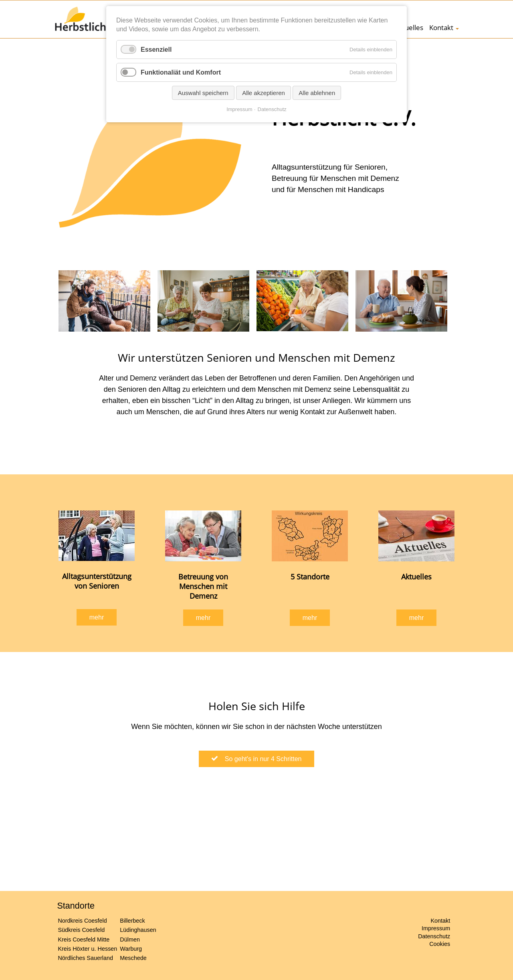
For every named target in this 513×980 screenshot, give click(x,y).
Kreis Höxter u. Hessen (87, 949)
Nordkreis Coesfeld (82, 920)
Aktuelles (408, 27)
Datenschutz (434, 936)
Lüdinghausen (138, 930)
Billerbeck (132, 920)
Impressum (436, 928)
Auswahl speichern (203, 92)
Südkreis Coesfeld (81, 930)
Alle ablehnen (317, 92)
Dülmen (130, 939)
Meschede (133, 958)
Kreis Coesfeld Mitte (83, 939)
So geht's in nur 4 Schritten (261, 758)
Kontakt (441, 27)
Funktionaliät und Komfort (181, 72)
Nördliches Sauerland (85, 958)
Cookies (439, 944)
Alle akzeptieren (263, 92)
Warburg (131, 949)
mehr (96, 617)
